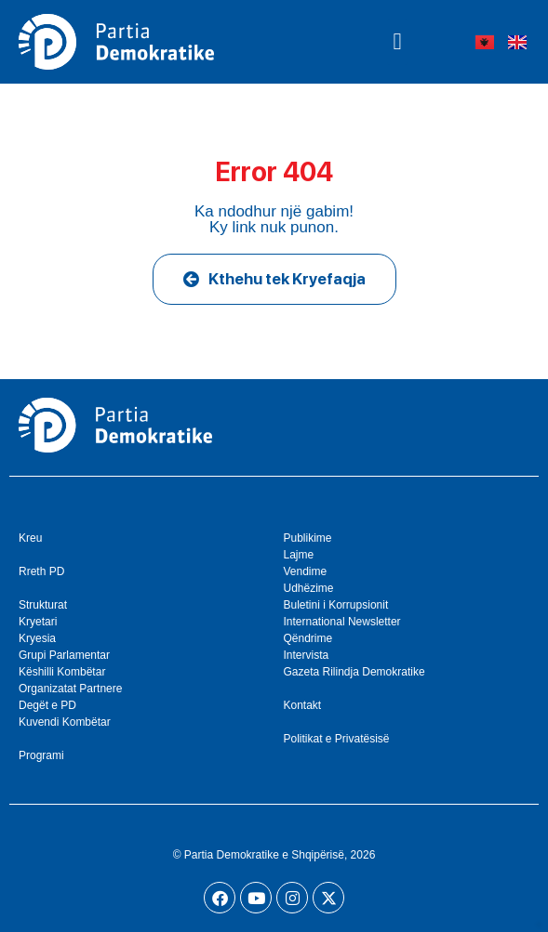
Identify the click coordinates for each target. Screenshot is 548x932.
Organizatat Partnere (70, 688)
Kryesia (37, 638)
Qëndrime (308, 638)
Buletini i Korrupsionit (336, 604)
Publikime (308, 538)
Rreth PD (41, 571)
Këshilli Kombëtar (62, 671)
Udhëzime (309, 588)
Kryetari (38, 621)
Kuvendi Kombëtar (65, 722)
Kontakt (303, 705)
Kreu (30, 538)
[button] (397, 42)
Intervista (306, 655)
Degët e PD (47, 705)
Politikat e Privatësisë (337, 738)
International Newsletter (342, 621)
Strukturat (43, 604)
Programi (41, 755)
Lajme (299, 554)
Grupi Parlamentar (64, 655)
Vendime (305, 571)
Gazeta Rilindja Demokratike (354, 671)
